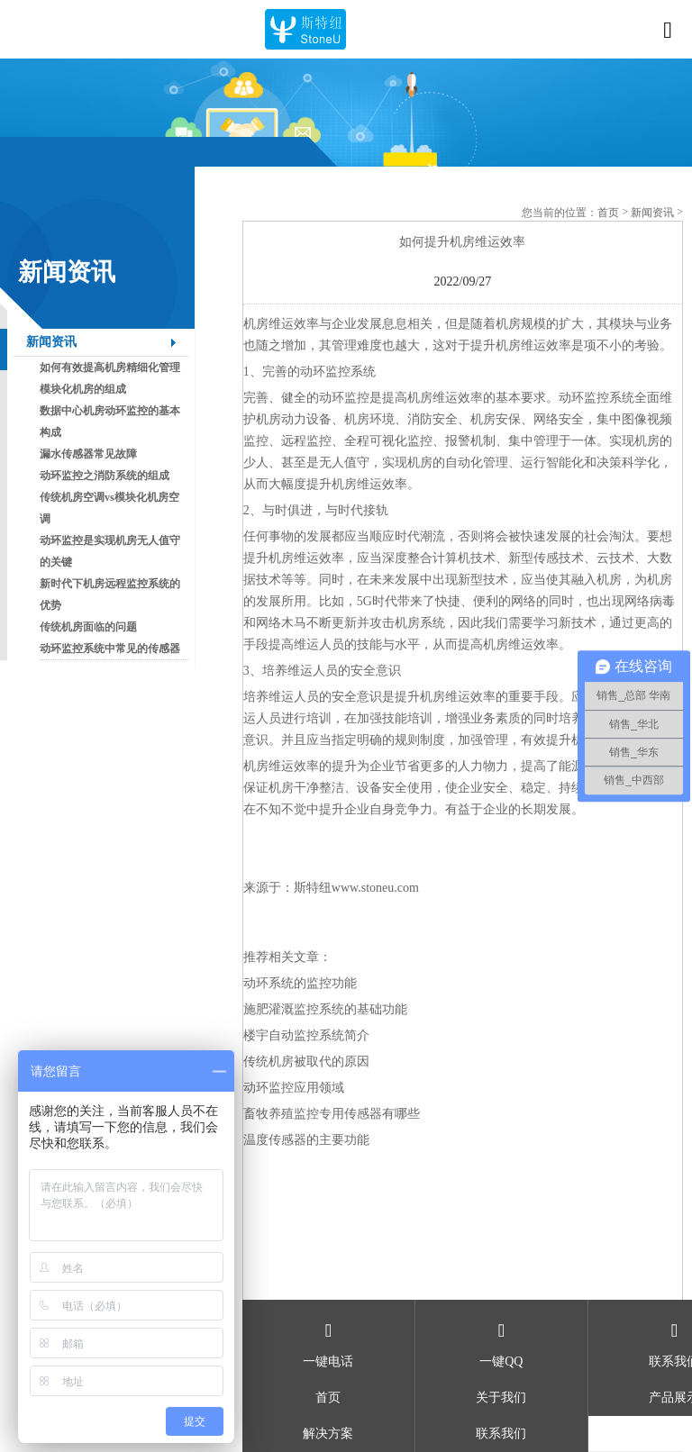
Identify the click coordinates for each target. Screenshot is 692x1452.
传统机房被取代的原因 (306, 1061)
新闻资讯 (51, 342)
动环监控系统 (338, 371)
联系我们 (501, 1433)
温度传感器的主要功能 (306, 1140)
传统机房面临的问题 (88, 627)
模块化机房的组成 (83, 389)
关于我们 (501, 1397)
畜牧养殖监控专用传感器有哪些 (331, 1114)
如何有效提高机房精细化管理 (110, 367)
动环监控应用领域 (293, 1087)
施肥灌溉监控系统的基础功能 (325, 1009)
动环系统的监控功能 (300, 983)
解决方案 (328, 1433)
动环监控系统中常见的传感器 (110, 648)
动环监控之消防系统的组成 (104, 475)
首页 (608, 212)
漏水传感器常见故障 (88, 454)
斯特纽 (313, 887)
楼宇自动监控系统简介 (306, 1035)
